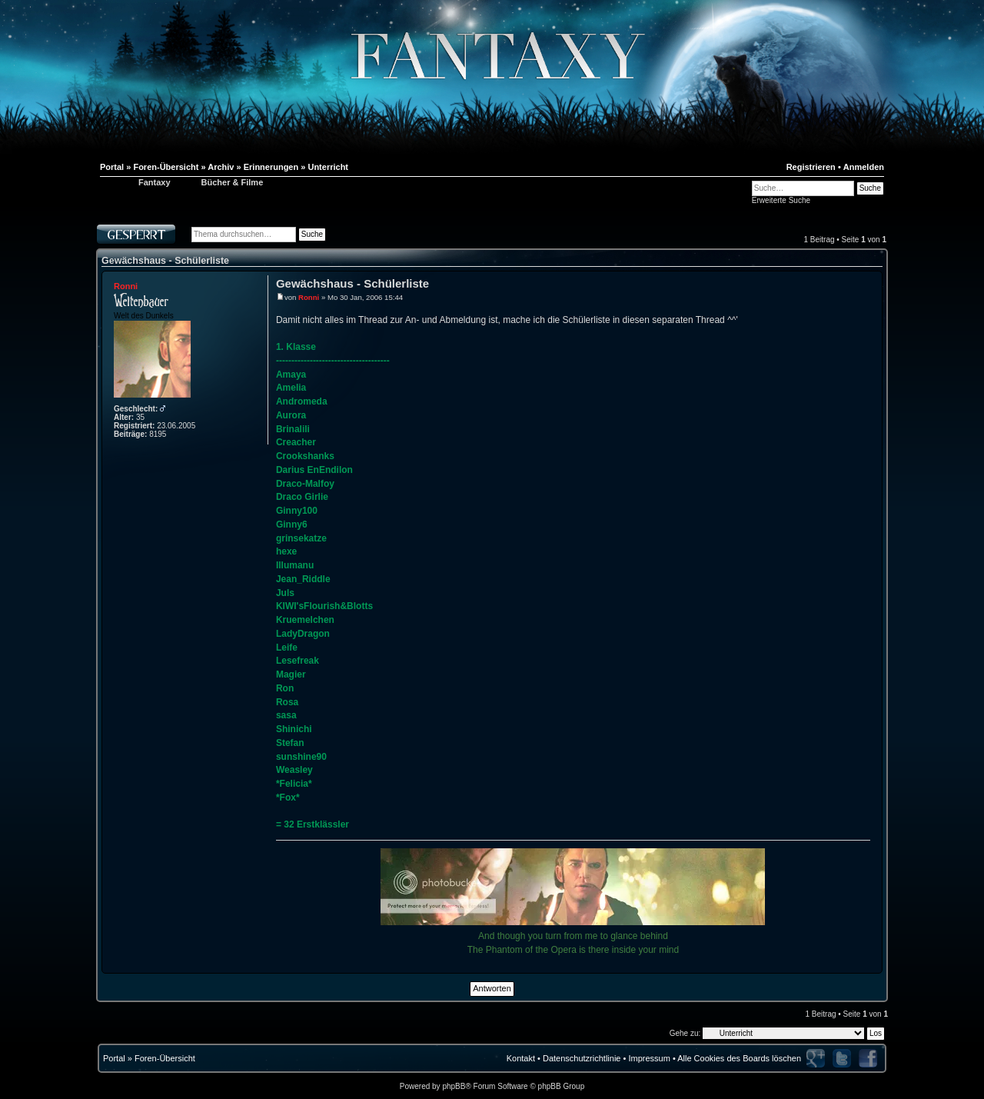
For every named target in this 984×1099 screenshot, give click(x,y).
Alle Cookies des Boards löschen (739, 1058)
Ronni (126, 286)
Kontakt (521, 1058)
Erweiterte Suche (781, 200)
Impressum (649, 1058)
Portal (114, 1058)
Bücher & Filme (232, 182)
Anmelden (863, 167)
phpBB (453, 1086)
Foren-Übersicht (165, 1058)
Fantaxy (154, 182)
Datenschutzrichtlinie (582, 1058)
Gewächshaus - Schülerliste (165, 260)
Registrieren (811, 167)
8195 (157, 434)
